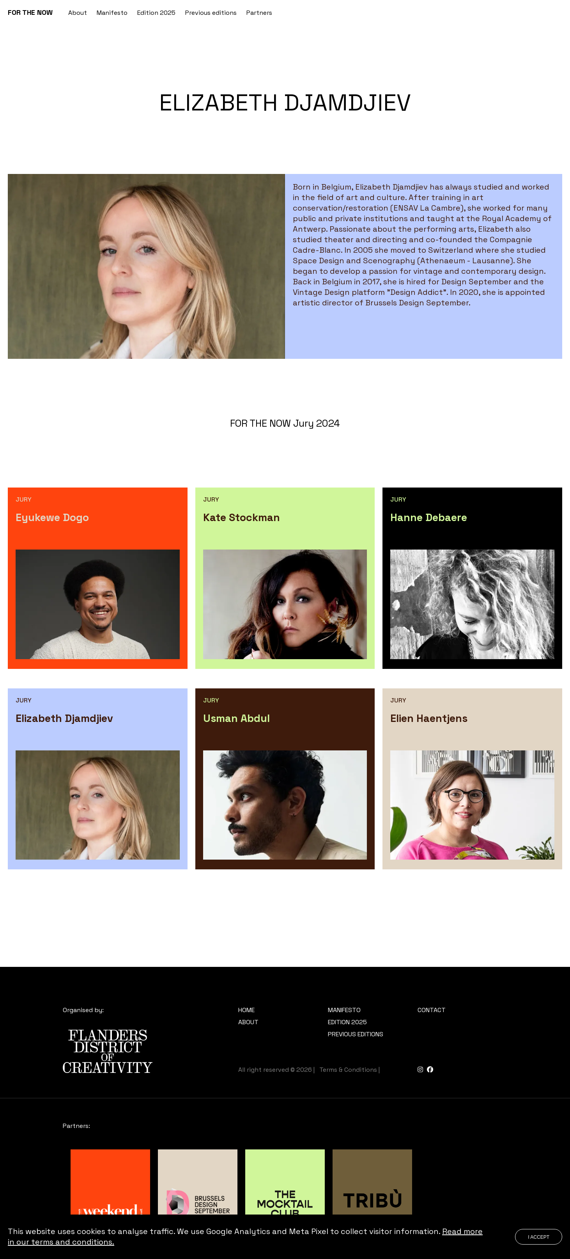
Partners (259, 13)
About (77, 13)
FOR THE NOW (30, 12)
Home (246, 1010)
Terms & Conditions (348, 1070)
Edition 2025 (156, 13)
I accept (538, 1237)
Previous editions (211, 13)
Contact (432, 1010)
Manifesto (112, 13)
